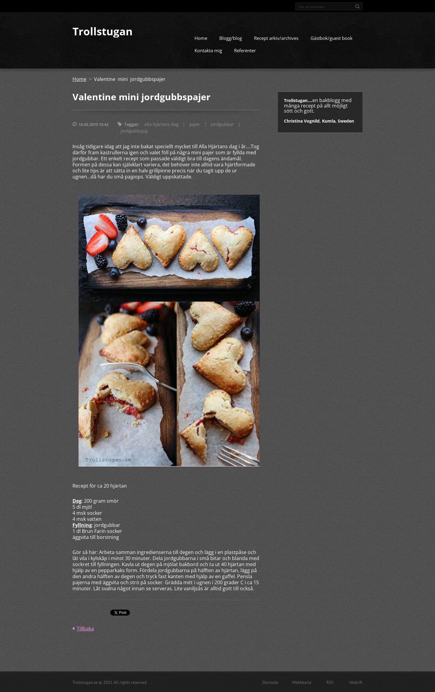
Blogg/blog (230, 38)
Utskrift (355, 682)
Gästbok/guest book (332, 38)
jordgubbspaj (134, 130)
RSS (330, 682)
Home (201, 38)
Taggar (131, 124)
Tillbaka (85, 628)
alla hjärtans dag (161, 124)
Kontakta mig (208, 50)
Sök (357, 6)
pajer (194, 124)
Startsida (270, 682)
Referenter (245, 50)
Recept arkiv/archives (276, 38)
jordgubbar (222, 124)
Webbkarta (301, 682)
